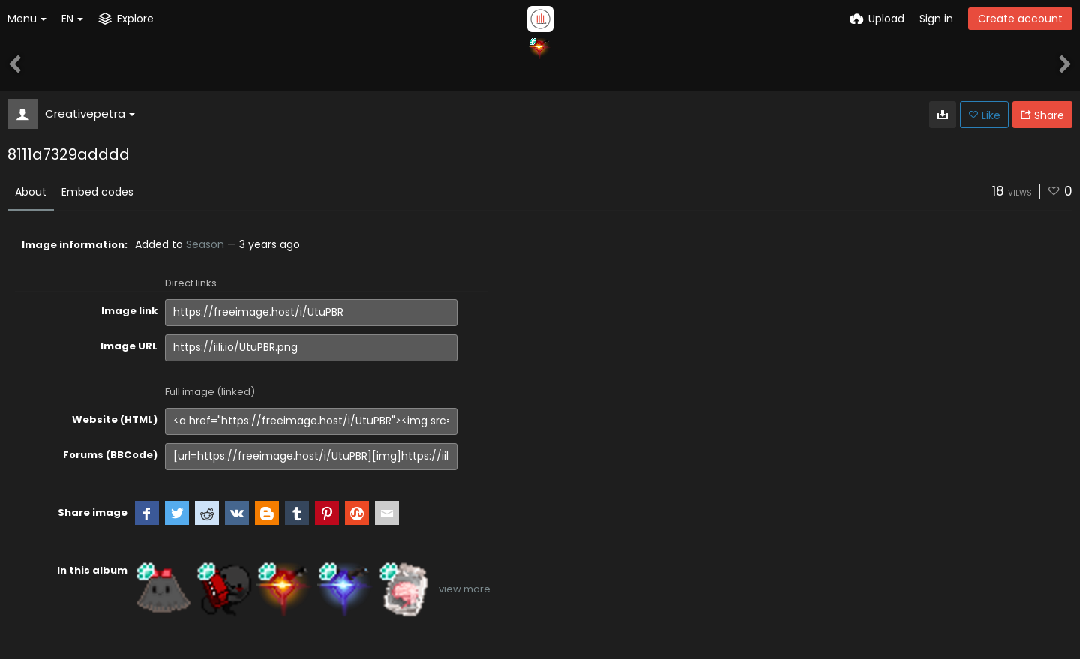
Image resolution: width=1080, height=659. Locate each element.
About (30, 191)
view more (464, 589)
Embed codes (98, 191)
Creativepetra (90, 113)
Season (205, 244)
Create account (1020, 18)
